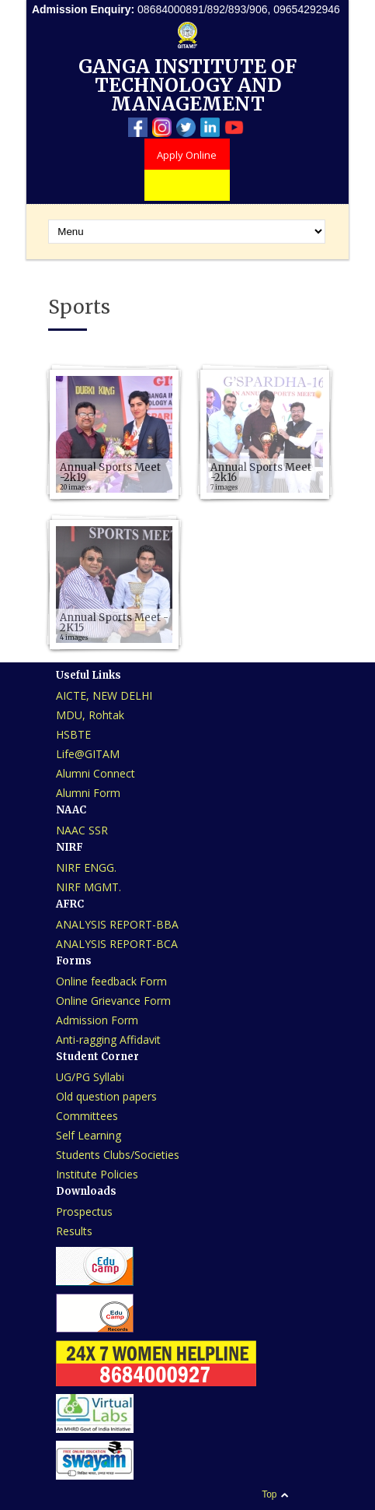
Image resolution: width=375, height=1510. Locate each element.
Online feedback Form (111, 981)
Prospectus (84, 1211)
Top (269, 1494)
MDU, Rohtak (90, 715)
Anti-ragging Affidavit (108, 1039)
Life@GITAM (88, 753)
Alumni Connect (95, 773)
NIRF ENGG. (86, 867)
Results (74, 1231)
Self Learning (88, 1135)
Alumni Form (88, 792)
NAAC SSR (82, 830)
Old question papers (106, 1096)
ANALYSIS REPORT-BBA (117, 924)
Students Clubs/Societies (117, 1154)
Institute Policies (97, 1174)
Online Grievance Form (113, 1000)
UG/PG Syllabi (90, 1076)
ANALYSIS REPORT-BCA (117, 943)
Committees (87, 1115)
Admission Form (97, 1020)
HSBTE (73, 734)
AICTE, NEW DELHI (104, 695)
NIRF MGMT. (88, 887)
